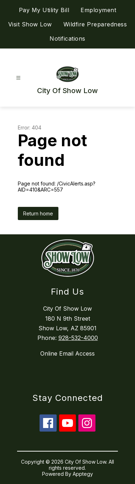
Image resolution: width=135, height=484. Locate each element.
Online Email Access (67, 353)
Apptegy (83, 474)
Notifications (67, 38)
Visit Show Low (30, 24)
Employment (98, 10)
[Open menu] (18, 78)
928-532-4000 (78, 337)
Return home (38, 213)
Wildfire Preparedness (95, 24)
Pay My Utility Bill (44, 10)
